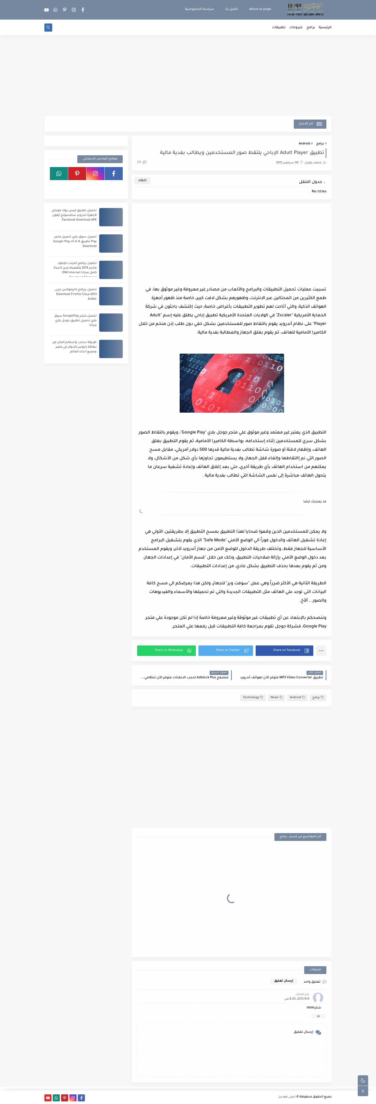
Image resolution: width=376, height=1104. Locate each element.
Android (304, 144)
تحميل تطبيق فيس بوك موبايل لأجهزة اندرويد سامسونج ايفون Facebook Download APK (74, 215)
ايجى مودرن (287, 1097)
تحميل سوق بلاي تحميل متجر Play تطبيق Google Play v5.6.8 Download (75, 241)
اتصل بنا (231, 9)
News (277, 697)
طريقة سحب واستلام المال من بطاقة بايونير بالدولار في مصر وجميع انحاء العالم (74, 347)
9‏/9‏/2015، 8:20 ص (296, 999)
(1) (141, 162)
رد (318, 1016)
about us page (260, 9)
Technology (253, 697)
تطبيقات (278, 27)
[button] (284, 650)
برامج (311, 27)
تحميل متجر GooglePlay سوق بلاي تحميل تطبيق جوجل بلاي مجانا (75, 320)
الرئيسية (325, 27)
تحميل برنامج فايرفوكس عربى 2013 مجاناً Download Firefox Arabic (76, 294)
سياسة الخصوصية (199, 9)
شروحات (296, 27)
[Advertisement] (188, 75)
